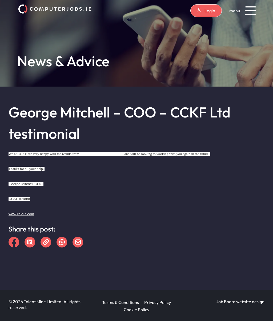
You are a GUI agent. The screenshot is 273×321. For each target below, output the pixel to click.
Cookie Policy (136, 309)
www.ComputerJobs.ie (101, 153)
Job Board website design (240, 301)
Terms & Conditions (120, 302)
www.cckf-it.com (21, 214)
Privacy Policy (157, 302)
